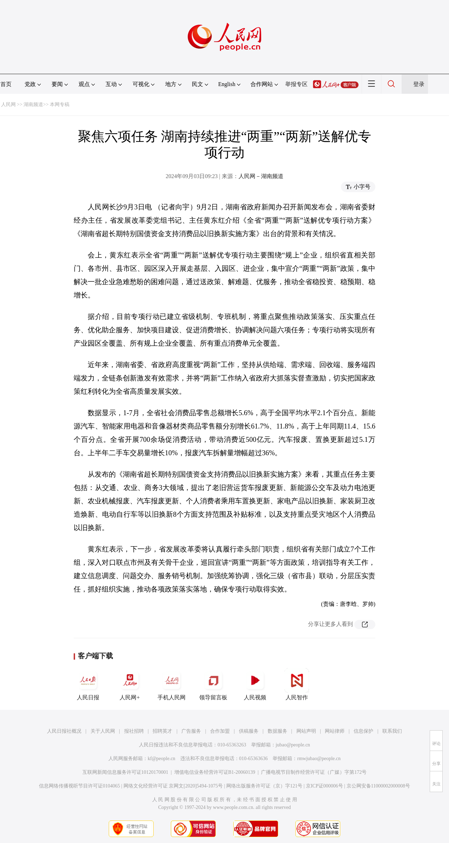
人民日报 (88, 684)
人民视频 (255, 684)
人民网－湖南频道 (261, 176)
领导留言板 (213, 684)
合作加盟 (220, 731)
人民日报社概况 (64, 731)
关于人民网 (103, 731)
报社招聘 (134, 731)
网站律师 (334, 731)
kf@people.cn (161, 758)
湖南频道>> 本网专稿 (46, 104)
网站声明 (306, 731)
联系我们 (392, 731)
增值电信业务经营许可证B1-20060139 (214, 772)
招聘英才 (162, 731)
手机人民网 (172, 684)
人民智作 (296, 684)
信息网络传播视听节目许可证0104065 (79, 786)
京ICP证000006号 (324, 786)
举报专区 (296, 84)
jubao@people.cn (293, 744)
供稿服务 (249, 731)
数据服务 (277, 731)
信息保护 (363, 731)
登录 (418, 84)
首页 (6, 84)
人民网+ (130, 684)
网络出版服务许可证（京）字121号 (264, 786)
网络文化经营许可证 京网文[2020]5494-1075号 (173, 786)
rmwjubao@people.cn (319, 758)
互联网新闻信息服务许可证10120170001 (125, 772)
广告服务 (191, 731)
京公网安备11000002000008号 (378, 786)
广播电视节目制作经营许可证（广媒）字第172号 (314, 772)
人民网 (8, 104)
